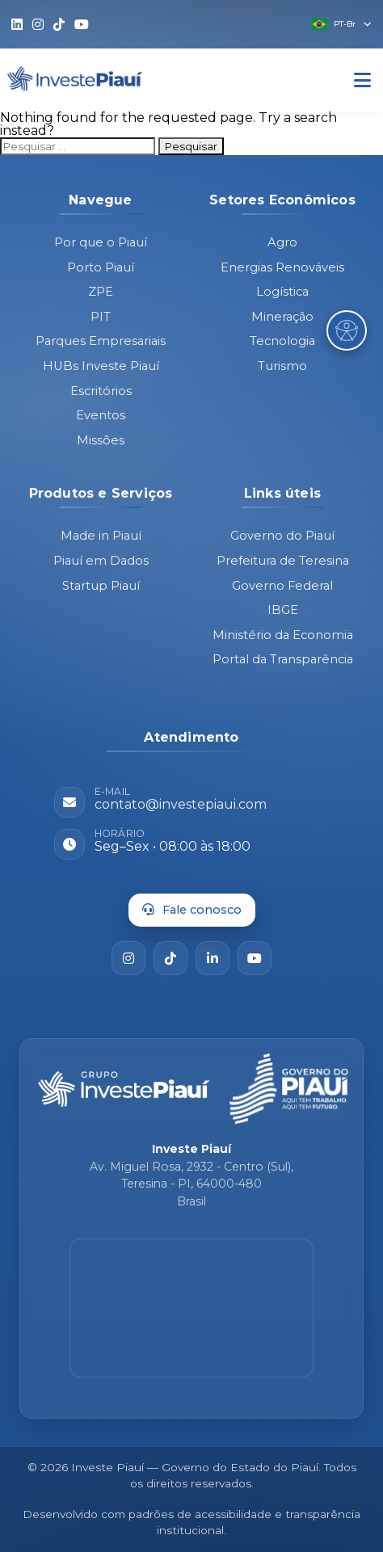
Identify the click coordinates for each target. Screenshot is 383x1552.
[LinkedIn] (212, 958)
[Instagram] (128, 958)
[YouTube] (254, 958)
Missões (100, 440)
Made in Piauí (101, 535)
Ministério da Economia (283, 635)
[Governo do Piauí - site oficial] (288, 1089)
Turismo (282, 366)
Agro (282, 242)
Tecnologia (282, 341)
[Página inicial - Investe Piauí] (124, 1089)
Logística (282, 291)
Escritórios (101, 391)
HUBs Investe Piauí (101, 366)
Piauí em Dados (101, 560)
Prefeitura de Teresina (283, 560)
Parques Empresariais (101, 341)
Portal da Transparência (283, 659)
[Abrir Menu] (362, 80)
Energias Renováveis (282, 267)
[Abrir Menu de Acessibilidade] (346, 330)
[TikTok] (170, 958)
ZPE (100, 291)
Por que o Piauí (100, 242)
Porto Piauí (100, 267)
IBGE (282, 610)
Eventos (100, 415)
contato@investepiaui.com (181, 804)
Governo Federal (282, 585)
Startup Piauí (101, 585)
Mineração (282, 316)
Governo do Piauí (282, 535)
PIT (100, 316)
